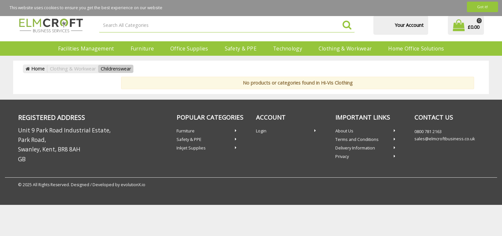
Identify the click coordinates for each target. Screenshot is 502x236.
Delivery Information (355, 148)
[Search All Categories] (227, 25)
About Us (344, 131)
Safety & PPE (241, 48)
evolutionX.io (133, 184)
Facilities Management (86, 48)
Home (35, 69)
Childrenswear (116, 69)
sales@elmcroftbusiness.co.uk (444, 139)
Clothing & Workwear (345, 48)
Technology (287, 48)
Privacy (342, 156)
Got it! (482, 6)
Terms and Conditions (357, 139)
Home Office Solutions (416, 48)
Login (261, 131)
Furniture (142, 48)
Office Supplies (189, 48)
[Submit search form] (347, 25)
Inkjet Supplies (191, 148)
